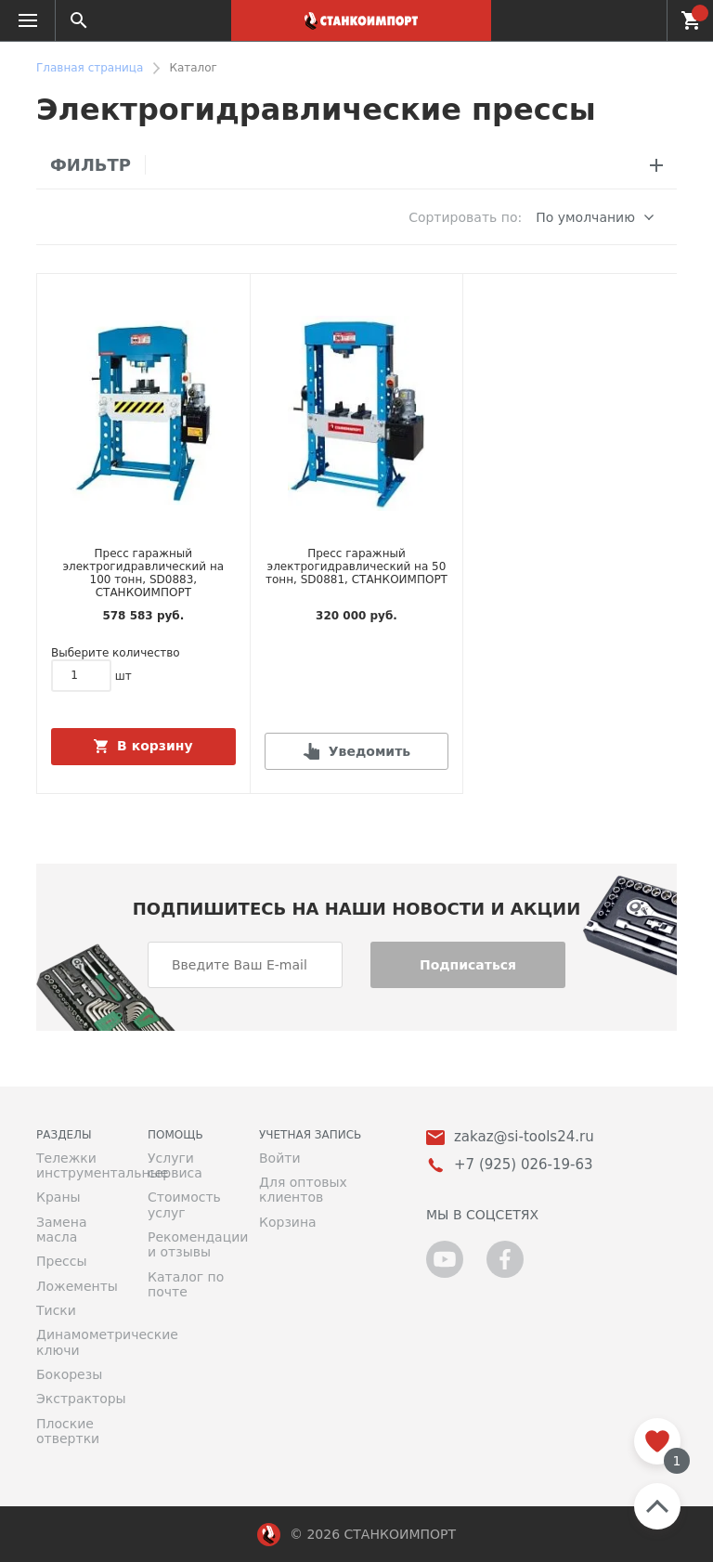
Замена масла (61, 1229)
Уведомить (369, 751)
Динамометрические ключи (78, 1342)
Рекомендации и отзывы (189, 1244)
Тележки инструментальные (78, 1165)
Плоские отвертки (67, 1431)
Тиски (56, 1310)
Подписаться (468, 964)
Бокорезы (69, 1374)
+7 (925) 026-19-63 (642, 20)
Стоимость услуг (184, 1204)
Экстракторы (78, 1398)
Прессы (61, 1261)
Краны (58, 1197)
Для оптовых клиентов (303, 1189)
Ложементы (77, 1286)
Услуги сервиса (175, 1165)
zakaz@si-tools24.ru (524, 1137)
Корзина (288, 1222)
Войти (280, 1158)
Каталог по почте (186, 1284)
